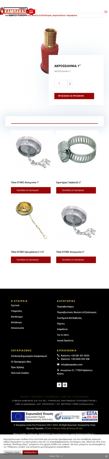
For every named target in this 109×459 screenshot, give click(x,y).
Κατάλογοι (16, 322)
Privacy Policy (60, 428)
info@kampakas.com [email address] (71, 364)
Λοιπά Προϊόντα (65, 340)
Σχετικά (15, 305)
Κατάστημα (17, 316)
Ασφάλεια (62, 329)
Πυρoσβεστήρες (65, 306)
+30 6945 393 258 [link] (80, 359)
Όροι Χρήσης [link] (17, 367)
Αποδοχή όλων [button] (30, 452)
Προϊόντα (37, 397)
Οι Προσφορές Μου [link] (21, 361)
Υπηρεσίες (16, 311)
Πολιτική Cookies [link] (20, 373)
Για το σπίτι (63, 335)
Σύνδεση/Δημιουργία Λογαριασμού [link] (29, 356)
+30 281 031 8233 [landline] (80, 355)
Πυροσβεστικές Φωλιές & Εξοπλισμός (77, 312)
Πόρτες (61, 323)
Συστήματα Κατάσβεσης (69, 318)
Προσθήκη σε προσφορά (71, 96)
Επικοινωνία (17, 328)
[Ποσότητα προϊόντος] (61, 83)
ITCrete (48, 428)
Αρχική (24, 397)
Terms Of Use (75, 428)
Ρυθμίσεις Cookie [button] (12, 452)
